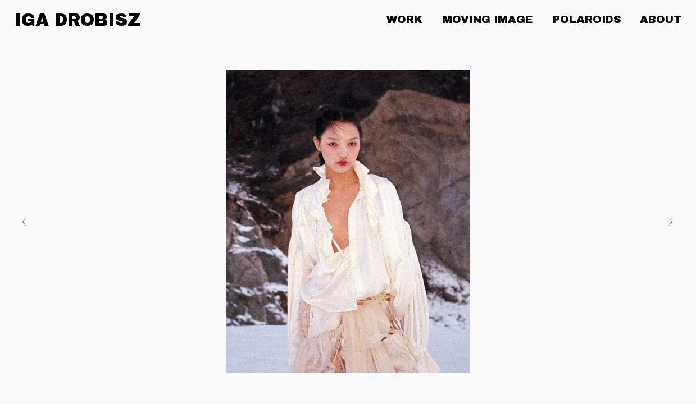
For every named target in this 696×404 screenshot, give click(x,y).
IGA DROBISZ (77, 20)
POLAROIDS (587, 19)
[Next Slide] (671, 222)
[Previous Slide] (24, 222)
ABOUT (661, 19)
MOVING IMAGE (487, 19)
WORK (404, 19)
